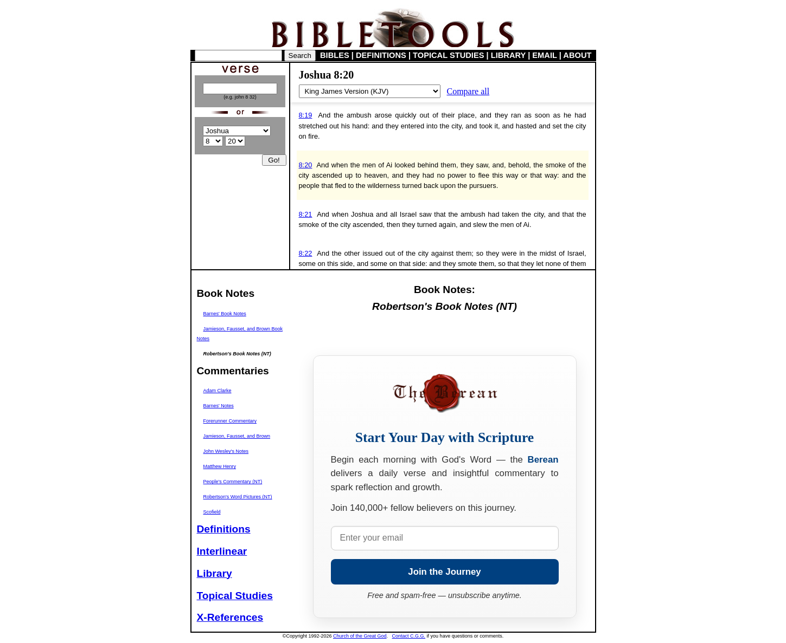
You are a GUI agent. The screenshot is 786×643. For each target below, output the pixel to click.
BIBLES (334, 55)
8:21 (305, 214)
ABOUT (577, 55)
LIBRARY (508, 55)
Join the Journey (444, 572)
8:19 (305, 115)
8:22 (305, 253)
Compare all (468, 91)
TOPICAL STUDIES (448, 55)
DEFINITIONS (381, 55)
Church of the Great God (360, 636)
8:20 (305, 165)
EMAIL (544, 55)
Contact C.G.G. (409, 636)
